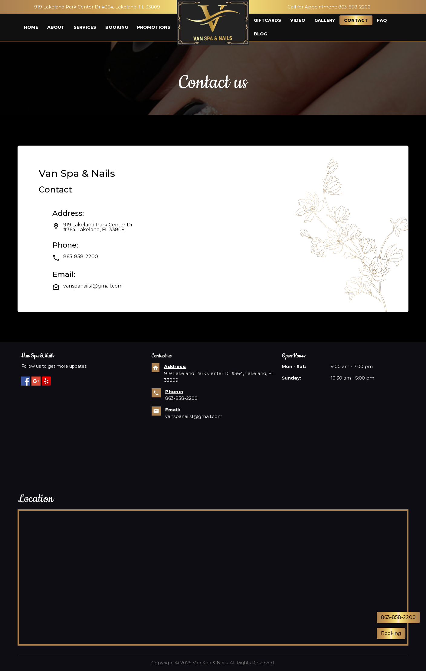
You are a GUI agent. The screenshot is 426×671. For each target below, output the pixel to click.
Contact (356, 20)
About (55, 27)
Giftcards (267, 20)
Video (297, 20)
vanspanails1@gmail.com (193, 416)
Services (85, 27)
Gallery (324, 20)
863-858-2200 (354, 7)
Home (31, 27)
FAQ (382, 20)
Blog (260, 34)
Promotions (153, 27)
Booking (116, 27)
